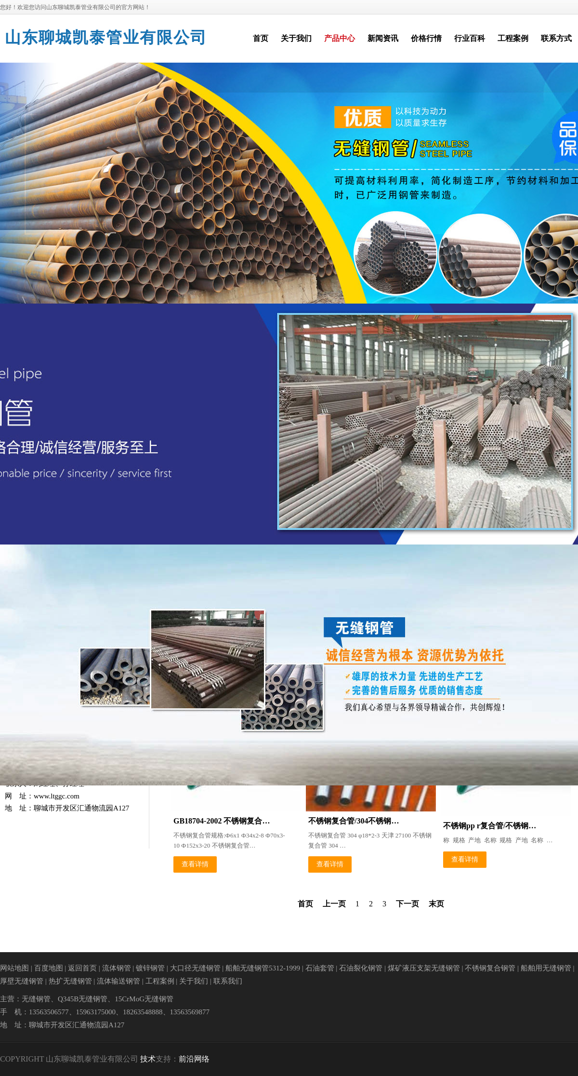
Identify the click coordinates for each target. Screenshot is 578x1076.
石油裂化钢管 (360, 968)
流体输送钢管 (118, 981)
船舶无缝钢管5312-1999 (262, 968)
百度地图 (48, 968)
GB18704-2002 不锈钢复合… (221, 821)
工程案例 (159, 981)
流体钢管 (116, 968)
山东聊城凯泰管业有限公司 (106, 37)
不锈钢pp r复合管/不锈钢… (489, 826)
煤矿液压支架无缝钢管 (424, 968)
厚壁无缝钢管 (21, 981)
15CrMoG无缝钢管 (144, 999)
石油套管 (319, 968)
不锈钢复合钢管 (490, 968)
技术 (148, 1059)
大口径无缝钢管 (195, 968)
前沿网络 (194, 1059)
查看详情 (195, 864)
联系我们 (227, 981)
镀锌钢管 (150, 968)
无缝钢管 (36, 999)
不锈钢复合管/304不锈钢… (353, 821)
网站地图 (14, 968)
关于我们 (193, 981)
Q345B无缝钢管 (82, 999)
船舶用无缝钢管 (546, 968)
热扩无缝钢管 (70, 981)
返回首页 (82, 968)
